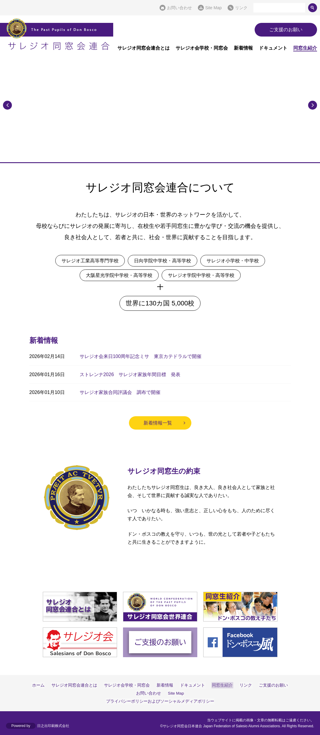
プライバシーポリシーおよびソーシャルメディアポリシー (160, 701)
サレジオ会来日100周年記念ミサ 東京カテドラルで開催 (141, 356)
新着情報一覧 (158, 422)
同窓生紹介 (305, 48)
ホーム (41, 685)
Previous (7, 104)
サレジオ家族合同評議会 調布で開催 (120, 392)
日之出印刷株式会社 (53, 726)
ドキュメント (273, 48)
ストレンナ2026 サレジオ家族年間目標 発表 (130, 374)
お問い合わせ (179, 7)
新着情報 (243, 48)
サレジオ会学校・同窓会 (202, 48)
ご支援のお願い (285, 29)
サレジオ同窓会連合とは (143, 48)
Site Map (213, 7)
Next (312, 104)
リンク (241, 7)
